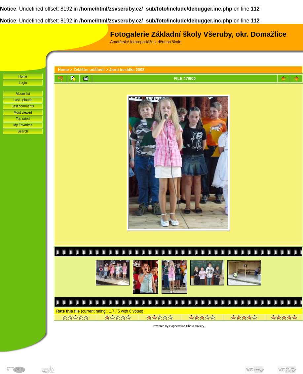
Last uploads (23, 100)
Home (23, 76)
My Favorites (22, 125)
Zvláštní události (89, 69)
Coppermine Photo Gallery (186, 326)
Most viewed (23, 112)
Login (23, 83)
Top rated (23, 119)
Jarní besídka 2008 (127, 69)
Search (23, 131)
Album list (23, 93)
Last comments (23, 106)
